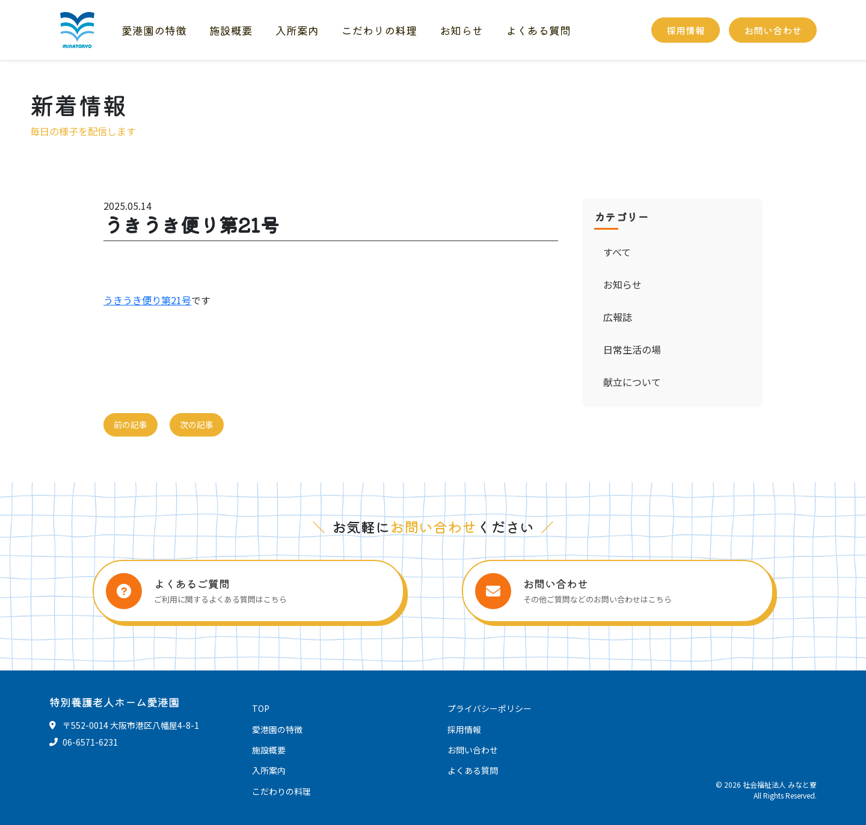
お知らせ (461, 30)
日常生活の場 (632, 349)
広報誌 (617, 317)
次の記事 (196, 425)
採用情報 (685, 30)
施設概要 (231, 30)
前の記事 (130, 425)
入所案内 (297, 30)
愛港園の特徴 (153, 30)
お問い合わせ (773, 30)
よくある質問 (538, 30)
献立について (632, 382)
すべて (617, 252)
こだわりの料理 (379, 30)
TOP (260, 708)
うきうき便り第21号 (147, 300)
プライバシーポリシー (489, 708)
